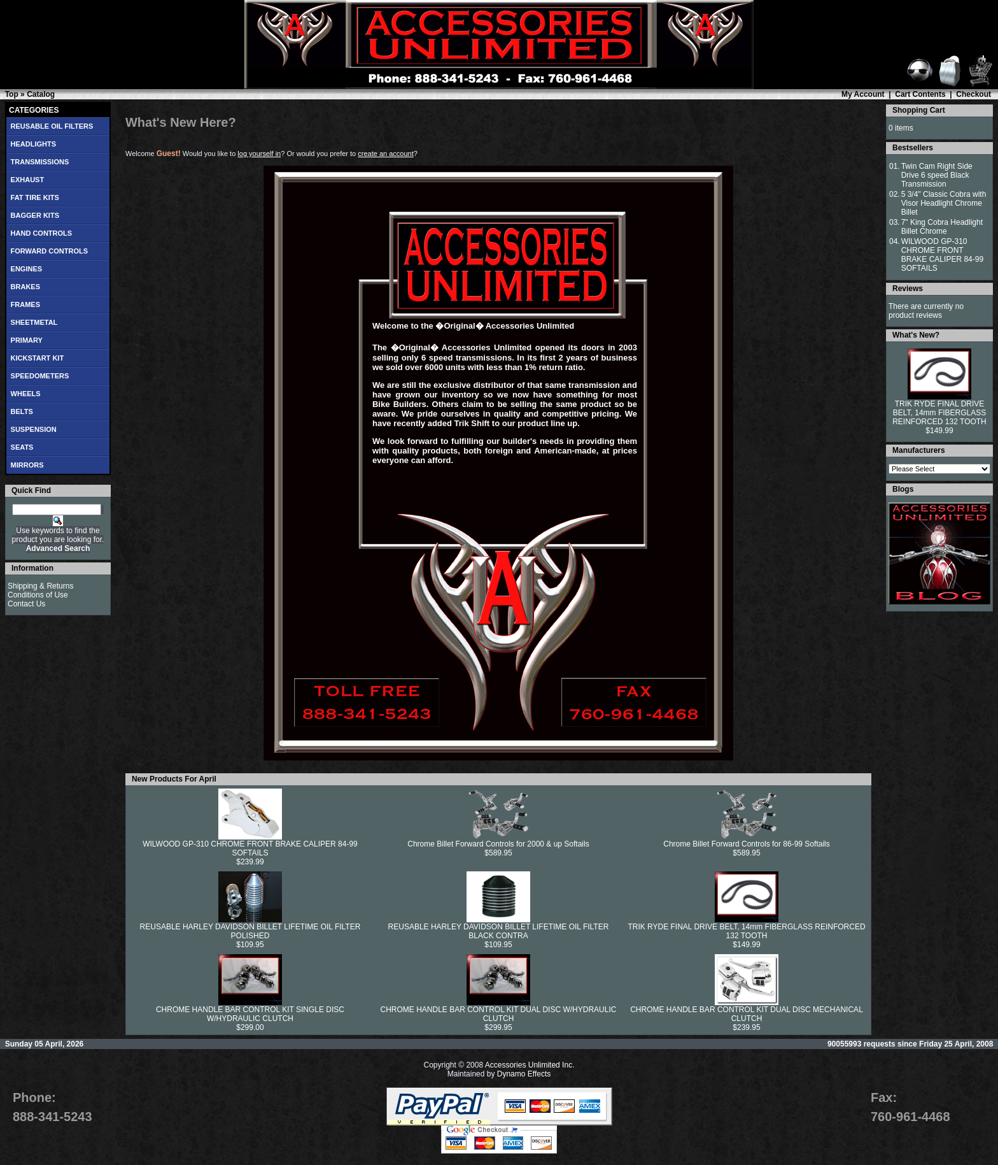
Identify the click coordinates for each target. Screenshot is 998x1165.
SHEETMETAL (34, 322)
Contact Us (26, 603)
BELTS (22, 411)
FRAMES (25, 304)
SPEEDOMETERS (40, 376)
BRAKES (25, 286)
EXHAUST (28, 179)
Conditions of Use (38, 594)
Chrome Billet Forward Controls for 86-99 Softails (746, 844)
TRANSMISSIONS (40, 162)
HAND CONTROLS (42, 233)
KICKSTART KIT (37, 358)
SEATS (22, 447)
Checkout (973, 94)
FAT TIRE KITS (35, 197)
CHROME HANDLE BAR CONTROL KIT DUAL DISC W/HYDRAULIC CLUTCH (499, 1014)
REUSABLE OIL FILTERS (52, 126)
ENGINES (27, 269)
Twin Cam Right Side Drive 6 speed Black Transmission (937, 175)
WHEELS (26, 393)
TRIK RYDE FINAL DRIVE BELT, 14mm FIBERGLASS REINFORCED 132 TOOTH (746, 931)
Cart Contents (920, 94)
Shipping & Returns (40, 586)
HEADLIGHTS (34, 144)
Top (11, 94)
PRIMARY (27, 340)
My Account (863, 94)
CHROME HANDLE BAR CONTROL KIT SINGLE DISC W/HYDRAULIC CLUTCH (250, 1014)
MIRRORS (27, 465)
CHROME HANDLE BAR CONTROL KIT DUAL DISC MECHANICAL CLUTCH (746, 1014)
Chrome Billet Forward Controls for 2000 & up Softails (498, 844)
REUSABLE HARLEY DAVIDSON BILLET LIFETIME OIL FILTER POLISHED (250, 931)
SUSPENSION (34, 429)
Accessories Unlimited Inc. (530, 1065)
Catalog (41, 94)
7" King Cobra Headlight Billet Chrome (942, 227)
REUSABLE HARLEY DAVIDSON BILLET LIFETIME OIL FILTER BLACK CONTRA (498, 931)
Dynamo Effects (524, 1073)
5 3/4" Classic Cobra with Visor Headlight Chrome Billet (944, 203)
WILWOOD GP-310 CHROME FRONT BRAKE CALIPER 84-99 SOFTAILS (250, 848)
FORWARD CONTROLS (49, 251)
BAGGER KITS (35, 215)
